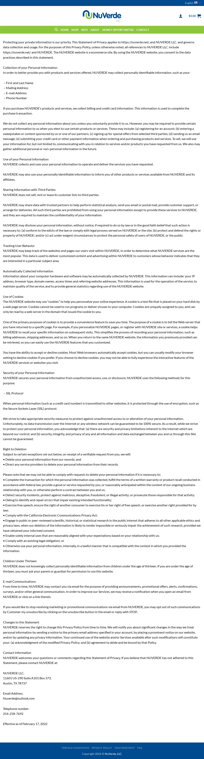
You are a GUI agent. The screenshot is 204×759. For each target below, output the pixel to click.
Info (84, 29)
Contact (142, 29)
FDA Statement (125, 747)
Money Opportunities (118, 29)
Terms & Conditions (75, 747)
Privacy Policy (102, 747)
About (94, 29)
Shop (74, 29)
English (193, 3)
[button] (181, 16)
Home (65, 29)
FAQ (139, 747)
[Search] (56, 29)
